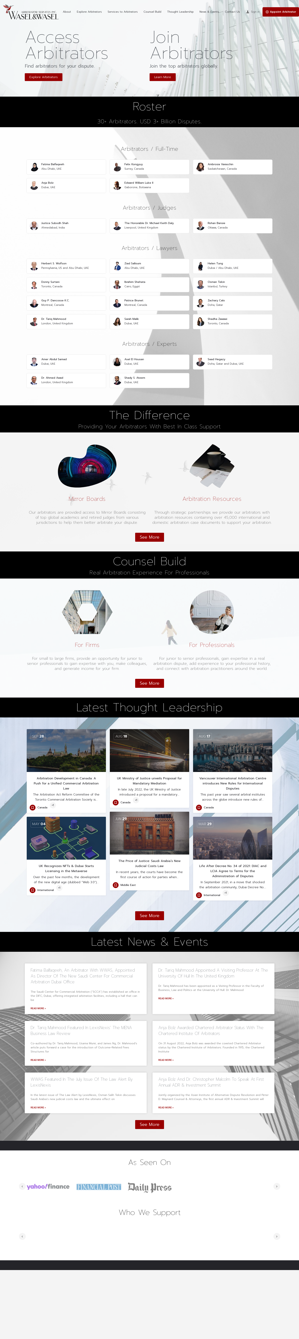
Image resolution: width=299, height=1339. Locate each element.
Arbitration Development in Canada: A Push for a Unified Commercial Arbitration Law (66, 754)
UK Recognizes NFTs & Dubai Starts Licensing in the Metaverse (66, 839)
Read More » (38, 979)
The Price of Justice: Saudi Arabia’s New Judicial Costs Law (149, 834)
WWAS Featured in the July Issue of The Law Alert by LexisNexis (82, 1053)
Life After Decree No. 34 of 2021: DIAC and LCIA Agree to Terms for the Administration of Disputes (232, 842)
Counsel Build (152, 12)
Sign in (255, 12)
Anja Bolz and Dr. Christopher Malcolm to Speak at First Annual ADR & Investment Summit (211, 1053)
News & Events (209, 12)
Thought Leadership (180, 12)
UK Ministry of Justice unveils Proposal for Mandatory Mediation (149, 752)
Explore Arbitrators (89, 12)
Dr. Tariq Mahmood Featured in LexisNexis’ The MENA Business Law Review (81, 1002)
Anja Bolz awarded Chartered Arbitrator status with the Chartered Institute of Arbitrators (211, 1002)
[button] (43, 77)
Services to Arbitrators (123, 12)
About (67, 12)
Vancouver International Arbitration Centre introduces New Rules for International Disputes (232, 754)
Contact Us (232, 12)
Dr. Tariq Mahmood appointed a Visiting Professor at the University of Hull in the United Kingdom (213, 944)
